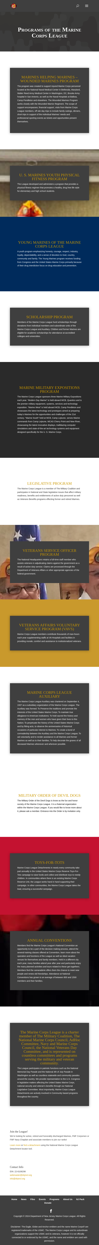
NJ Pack (80, 1199)
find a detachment (31, 1145)
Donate (47, 1203)
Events (42, 1199)
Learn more (15, 1145)
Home (14, 1199)
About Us (67, 1199)
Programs (54, 1199)
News (23, 1199)
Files (32, 1199)
